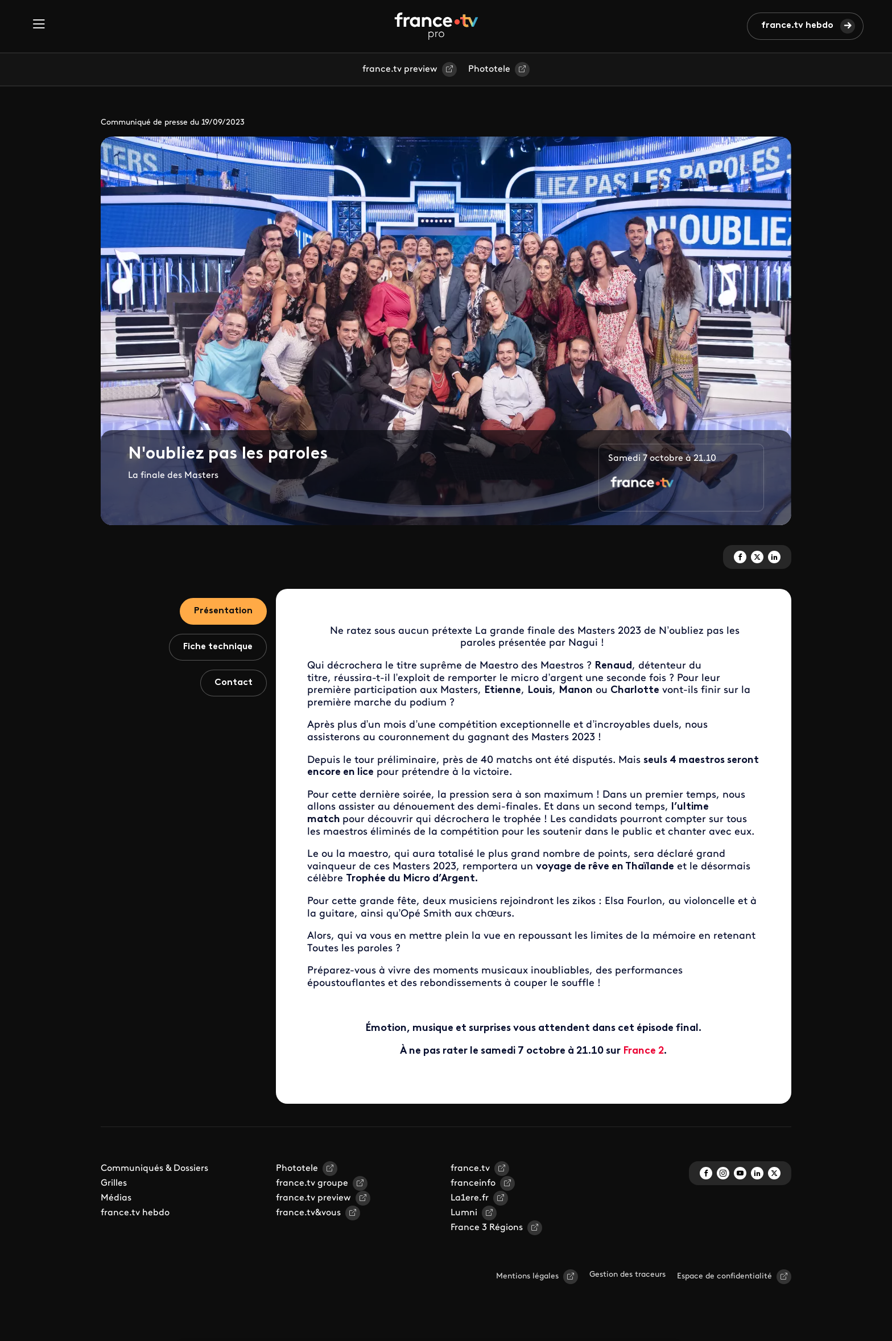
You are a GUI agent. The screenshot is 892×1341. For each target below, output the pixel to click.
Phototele (489, 69)
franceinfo (473, 1183)
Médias (116, 1198)
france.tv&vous (308, 1213)
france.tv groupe (312, 1183)
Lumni (464, 1213)
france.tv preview (399, 69)
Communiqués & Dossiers (154, 1168)
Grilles (114, 1183)
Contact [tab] (233, 682)
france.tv (470, 1168)
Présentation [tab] (223, 611)
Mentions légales (527, 1276)
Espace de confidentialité (724, 1276)
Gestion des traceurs (627, 1274)
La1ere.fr (470, 1198)
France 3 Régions (487, 1227)
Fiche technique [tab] (218, 646)
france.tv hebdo (797, 25)
